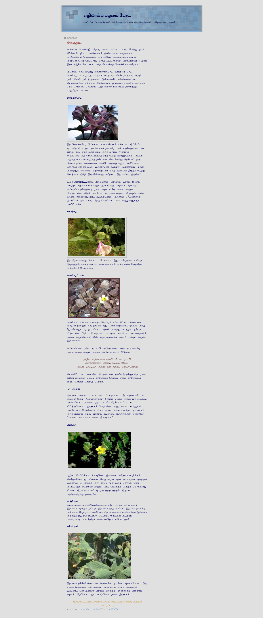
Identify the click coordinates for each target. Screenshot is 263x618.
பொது (95, 609)
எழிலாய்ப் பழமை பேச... (107, 15)
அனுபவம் (86, 609)
